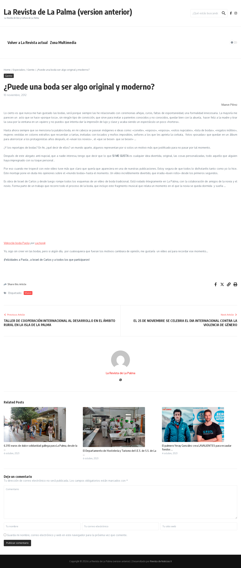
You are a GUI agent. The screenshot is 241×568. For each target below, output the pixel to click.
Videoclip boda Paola (17, 243)
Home (7, 69)
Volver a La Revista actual (28, 42)
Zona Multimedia (63, 42)
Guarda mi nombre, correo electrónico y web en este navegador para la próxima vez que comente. (67, 535)
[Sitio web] (120, 380)
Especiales (19, 69)
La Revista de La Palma (120, 373)
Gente (30, 69)
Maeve (28, 293)
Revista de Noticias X (161, 561)
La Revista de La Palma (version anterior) (68, 11)
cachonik (40, 243)
